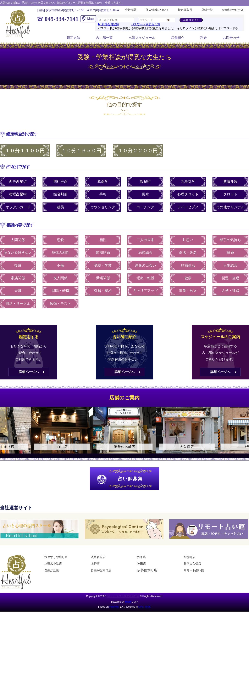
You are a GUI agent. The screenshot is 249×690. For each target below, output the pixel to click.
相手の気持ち (230, 240)
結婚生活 (188, 265)
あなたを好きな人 (18, 253)
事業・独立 (188, 291)
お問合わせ (231, 37)
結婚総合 (145, 253)
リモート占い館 (194, 570)
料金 (203, 37)
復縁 (17, 265)
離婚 (230, 253)
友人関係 (60, 278)
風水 (145, 194)
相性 (102, 240)
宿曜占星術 (18, 194)
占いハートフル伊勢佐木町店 (123, 596)
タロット (230, 194)
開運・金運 (230, 278)
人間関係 (18, 240)
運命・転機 (145, 278)
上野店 (95, 563)
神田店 (141, 563)
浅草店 (141, 557)
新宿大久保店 (192, 563)
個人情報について (157, 9)
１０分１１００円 (25, 150)
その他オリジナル (230, 207)
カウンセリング (102, 207)
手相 (102, 194)
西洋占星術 (18, 182)
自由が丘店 (51, 570)
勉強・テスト (60, 304)
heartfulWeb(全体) (233, 9)
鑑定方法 (73, 37)
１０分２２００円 (138, 150)
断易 (60, 207)
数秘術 (145, 182)
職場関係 (103, 278)
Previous (5, 434)
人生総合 (230, 265)
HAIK (128, 601)
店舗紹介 (177, 37)
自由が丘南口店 (101, 570)
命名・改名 (188, 253)
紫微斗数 (230, 182)
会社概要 (131, 9)
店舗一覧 (207, 9)
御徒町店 (189, 557)
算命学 (103, 182)
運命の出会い (145, 265)
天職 (17, 291)
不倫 (60, 265)
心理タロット (188, 194)
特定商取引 (185, 9)
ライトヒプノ (188, 207)
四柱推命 (60, 182)
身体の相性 (60, 253)
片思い (188, 240)
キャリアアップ (145, 291)
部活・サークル (18, 304)
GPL (141, 606)
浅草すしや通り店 (56, 557)
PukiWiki (114, 606)
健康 (188, 278)
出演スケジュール (142, 37)
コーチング (145, 207)
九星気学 (188, 182)
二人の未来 (145, 240)
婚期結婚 (103, 253)
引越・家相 (103, 291)
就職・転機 (60, 291)
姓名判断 (60, 194)
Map (90, 19)
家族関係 (18, 278)
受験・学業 (103, 265)
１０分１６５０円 (81, 150)
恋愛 (60, 240)
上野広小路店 (53, 563)
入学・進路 (230, 291)
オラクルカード (18, 207)
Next (244, 434)
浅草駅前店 (98, 557)
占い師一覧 (104, 37)
